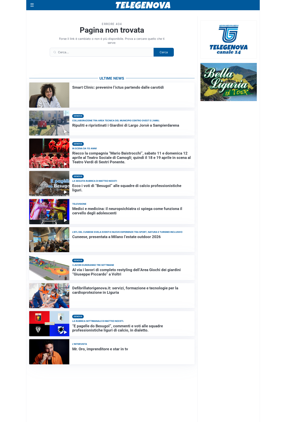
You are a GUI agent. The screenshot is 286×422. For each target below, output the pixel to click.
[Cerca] (102, 52)
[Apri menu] (32, 5)
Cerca (164, 52)
